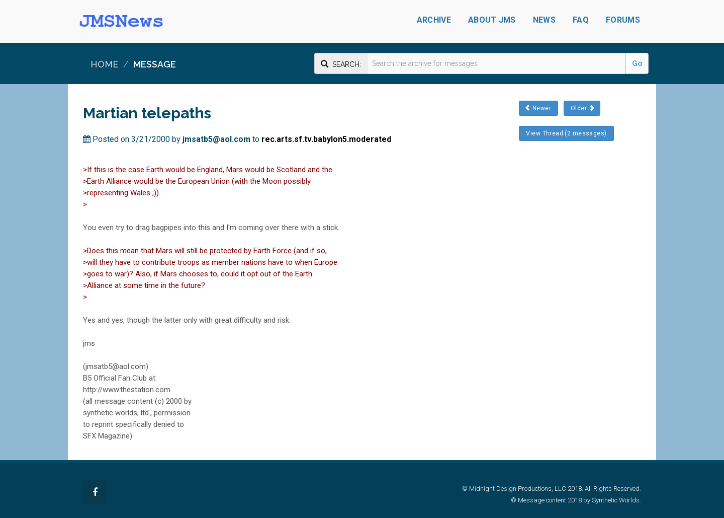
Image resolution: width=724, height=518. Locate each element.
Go (637, 63)
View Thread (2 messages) (566, 133)
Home (104, 64)
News (544, 20)
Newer (538, 108)
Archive (434, 20)
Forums (623, 20)
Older (582, 108)
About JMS (492, 20)
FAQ (581, 20)
